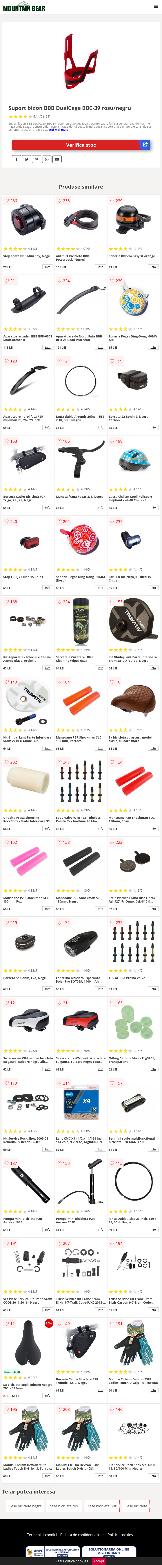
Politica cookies (120, 1534)
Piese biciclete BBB (102, 1506)
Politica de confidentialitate (82, 1534)
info (48, 267)
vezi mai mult (58, 130)
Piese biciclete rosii (64, 1506)
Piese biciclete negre (25, 1506)
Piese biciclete (135, 1506)
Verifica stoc (108, 145)
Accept (98, 1561)
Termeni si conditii (42, 1534)
